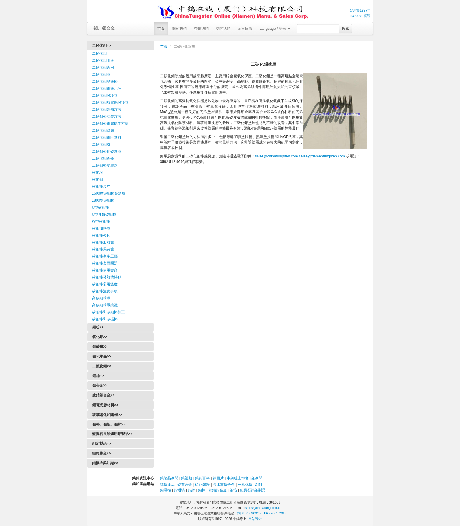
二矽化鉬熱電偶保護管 (110, 102)
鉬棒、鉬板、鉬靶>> (109, 424)
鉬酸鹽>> (99, 346)
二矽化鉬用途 (103, 60)
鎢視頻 (186, 478)
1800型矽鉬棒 (103, 200)
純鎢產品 (167, 485)
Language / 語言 (275, 28)
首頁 (161, 28)
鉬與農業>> (101, 453)
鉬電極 (165, 490)
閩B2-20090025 (249, 513)
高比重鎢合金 (224, 485)
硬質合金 (184, 485)
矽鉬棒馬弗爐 (103, 249)
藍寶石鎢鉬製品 (252, 490)
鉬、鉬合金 (104, 28)
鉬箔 (233, 490)
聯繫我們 (201, 28)
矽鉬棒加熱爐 (103, 242)
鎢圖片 (218, 478)
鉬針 (258, 485)
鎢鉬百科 (202, 478)
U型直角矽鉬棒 (104, 214)
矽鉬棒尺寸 (101, 186)
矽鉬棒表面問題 (105, 263)
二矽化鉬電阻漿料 (106, 137)
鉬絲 (191, 490)
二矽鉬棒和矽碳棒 (106, 151)
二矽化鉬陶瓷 (103, 158)
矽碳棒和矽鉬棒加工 (108, 312)
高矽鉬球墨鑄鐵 (105, 305)
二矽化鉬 (99, 53)
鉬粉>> (98, 327)
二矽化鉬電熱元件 (106, 88)
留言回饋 (245, 28)
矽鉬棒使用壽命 (105, 270)
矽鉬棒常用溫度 (105, 284)
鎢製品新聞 (169, 478)
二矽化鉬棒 (101, 74)
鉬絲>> (98, 376)
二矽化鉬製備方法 (106, 109)
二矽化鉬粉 (101, 144)
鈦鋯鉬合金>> (103, 395)
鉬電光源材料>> (105, 405)
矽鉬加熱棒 (101, 228)
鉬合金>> (99, 385)
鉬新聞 (256, 478)
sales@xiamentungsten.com (322, 156)
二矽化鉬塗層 (103, 130)
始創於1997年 (360, 10)
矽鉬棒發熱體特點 (106, 277)
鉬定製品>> (101, 443)
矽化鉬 (97, 179)
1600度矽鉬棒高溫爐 (109, 193)
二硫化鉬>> (101, 366)
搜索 (345, 28)
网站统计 (255, 519)
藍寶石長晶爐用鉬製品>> (112, 434)
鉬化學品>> (101, 356)
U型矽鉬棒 (100, 207)
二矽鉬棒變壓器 (105, 165)
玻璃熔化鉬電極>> (107, 415)
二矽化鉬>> (101, 45)
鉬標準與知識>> (105, 463)
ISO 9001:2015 (275, 513)
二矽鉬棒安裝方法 (106, 116)
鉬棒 (201, 490)
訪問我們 (223, 28)
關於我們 (179, 28)
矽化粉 (97, 172)
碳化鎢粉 (202, 485)
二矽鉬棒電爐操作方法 (110, 123)
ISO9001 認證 (360, 16)
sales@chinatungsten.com (276, 156)
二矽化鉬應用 (103, 67)
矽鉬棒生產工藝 (105, 256)
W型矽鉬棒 (101, 221)
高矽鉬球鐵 (101, 298)
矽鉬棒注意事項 (105, 291)
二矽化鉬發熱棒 (105, 81)
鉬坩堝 (179, 490)
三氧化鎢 (245, 485)
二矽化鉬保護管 (105, 95)
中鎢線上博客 (238, 478)
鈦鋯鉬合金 (218, 490)
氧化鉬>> (99, 337)
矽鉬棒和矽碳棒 (105, 319)
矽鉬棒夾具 (101, 235)
